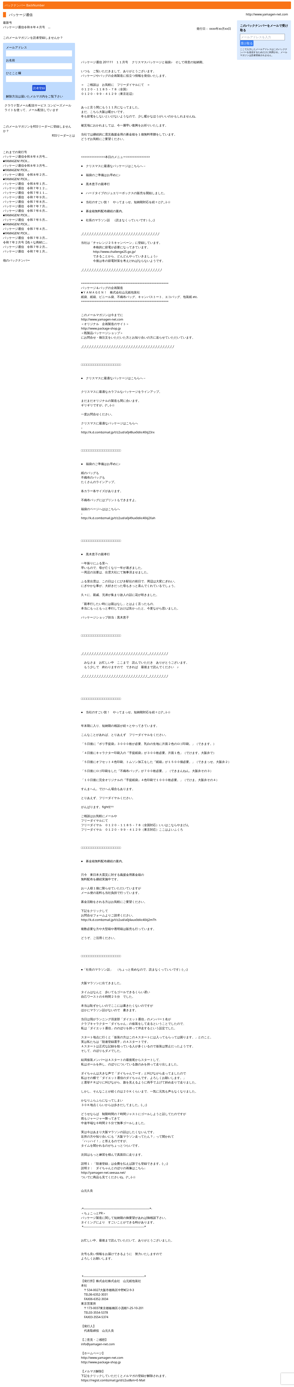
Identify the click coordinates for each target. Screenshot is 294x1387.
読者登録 (39, 88)
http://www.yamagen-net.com (267, 14)
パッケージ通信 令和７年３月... (25, 238)
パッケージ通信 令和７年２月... (25, 247)
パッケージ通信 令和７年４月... (25, 229)
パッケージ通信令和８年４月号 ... (26, 27)
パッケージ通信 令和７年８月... (25, 202)
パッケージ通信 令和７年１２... (25, 188)
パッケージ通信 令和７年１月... (25, 251)
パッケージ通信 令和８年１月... (25, 184)
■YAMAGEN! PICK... (16, 161)
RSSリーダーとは (63, 135)
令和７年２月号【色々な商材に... (25, 242)
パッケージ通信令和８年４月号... (25, 156)
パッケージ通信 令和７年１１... (25, 193)
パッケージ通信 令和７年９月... (25, 197)
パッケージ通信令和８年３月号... (25, 165)
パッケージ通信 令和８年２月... (25, 174)
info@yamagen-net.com (98, 1344)
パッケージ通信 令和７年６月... (25, 211)
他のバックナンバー (16, 260)
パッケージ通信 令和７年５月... (25, 220)
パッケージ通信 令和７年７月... (25, 206)
